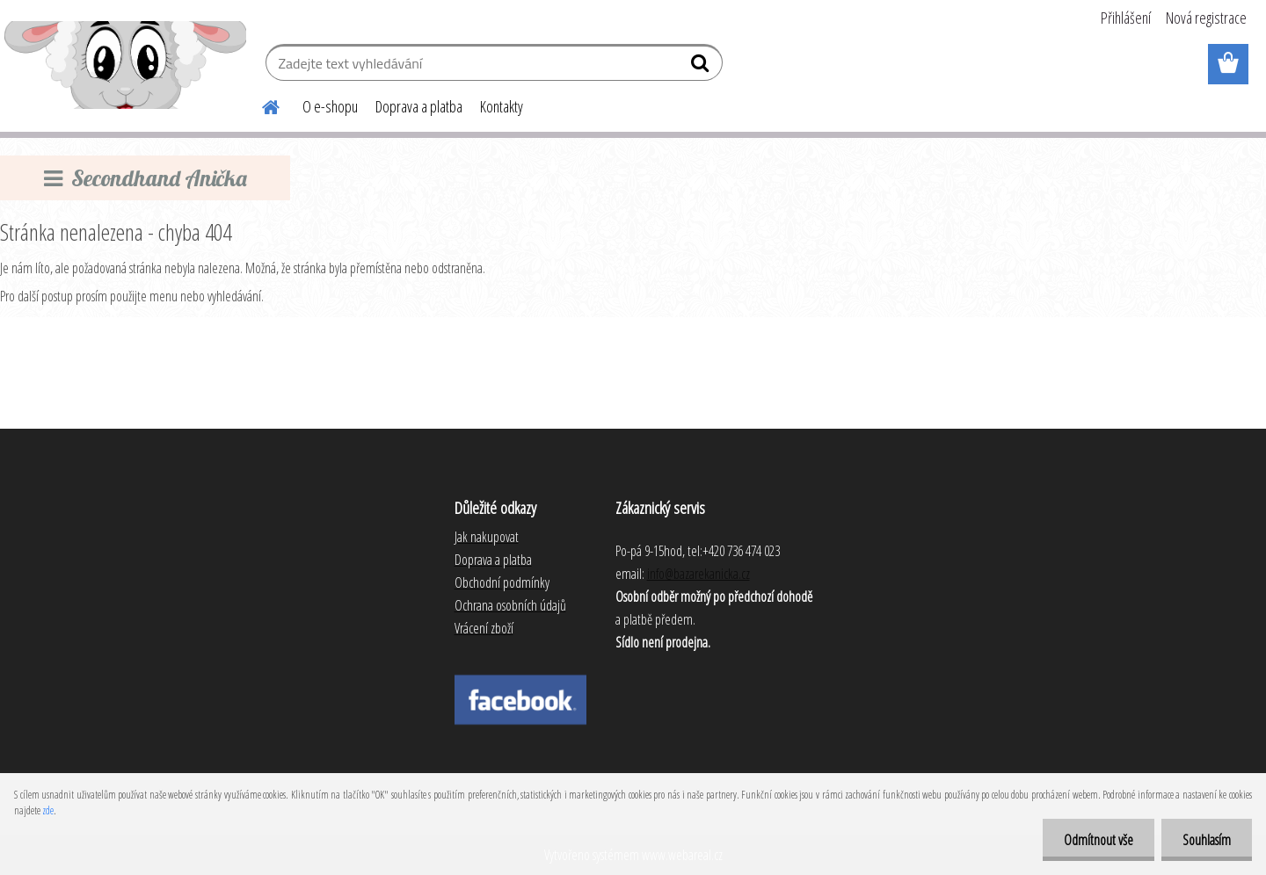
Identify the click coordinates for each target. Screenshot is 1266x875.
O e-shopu (330, 106)
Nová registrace (1206, 17)
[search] (702, 67)
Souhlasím (1206, 840)
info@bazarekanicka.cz (698, 573)
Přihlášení (1126, 17)
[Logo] (125, 65)
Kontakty (501, 106)
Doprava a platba (418, 106)
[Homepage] (260, 104)
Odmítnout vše (1096, 840)
